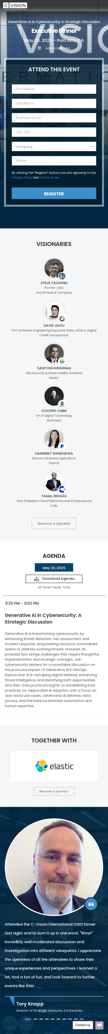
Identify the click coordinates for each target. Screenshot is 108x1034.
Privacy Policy (22, 177)
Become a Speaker (54, 523)
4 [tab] (47, 1021)
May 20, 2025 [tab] (54, 567)
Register (54, 194)
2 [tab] (35, 1021)
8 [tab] (70, 1021)
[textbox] (54, 146)
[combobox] (54, 146)
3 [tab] (41, 1021)
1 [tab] (26, 1021)
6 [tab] (58, 1021)
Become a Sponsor (54, 791)
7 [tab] (64, 1021)
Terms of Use (49, 177)
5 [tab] (52, 1021)
